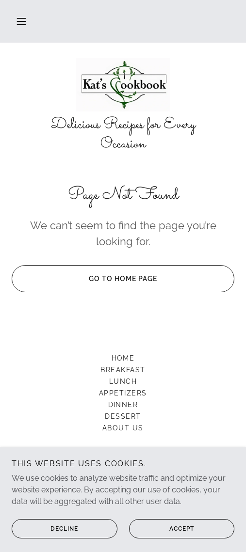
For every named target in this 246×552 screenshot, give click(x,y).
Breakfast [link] (122, 370)
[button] (21, 21)
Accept (161, 528)
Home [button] (123, 358)
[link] (123, 84)
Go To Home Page (84, 278)
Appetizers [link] (123, 393)
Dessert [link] (123, 416)
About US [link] (123, 428)
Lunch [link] (123, 381)
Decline (45, 528)
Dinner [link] (123, 405)
